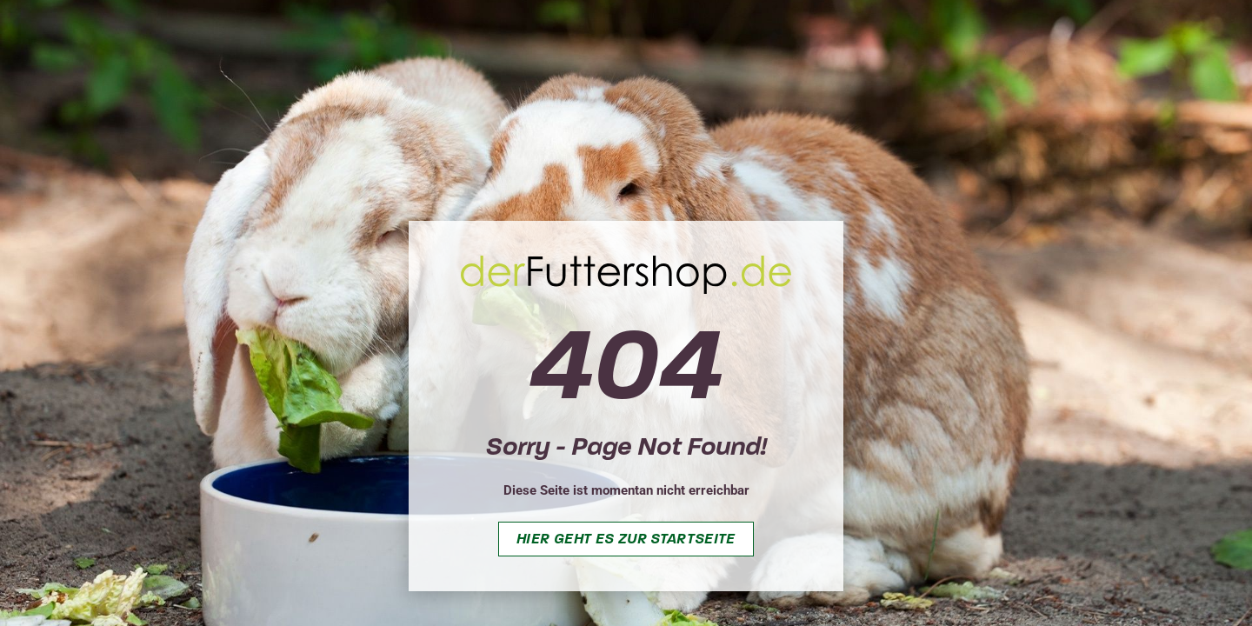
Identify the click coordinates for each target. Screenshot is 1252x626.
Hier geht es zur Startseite (626, 538)
